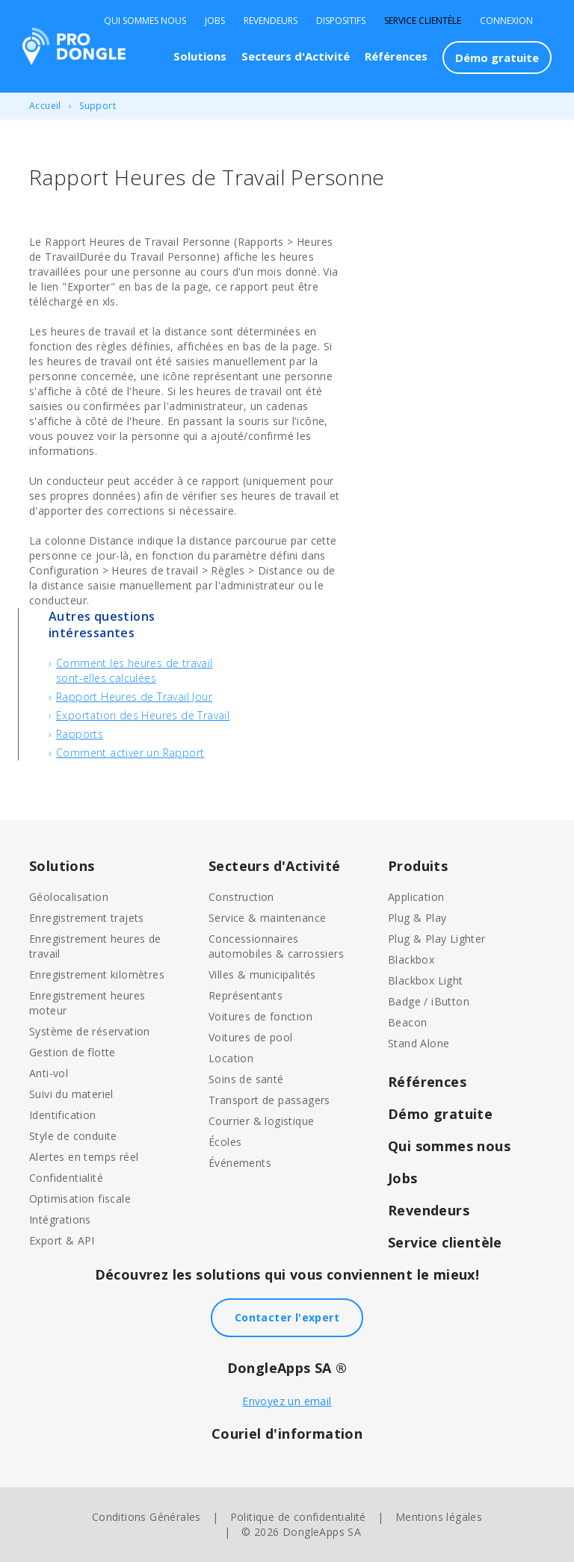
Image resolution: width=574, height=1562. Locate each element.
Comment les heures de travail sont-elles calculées (134, 670)
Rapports (79, 734)
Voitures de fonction (260, 1016)
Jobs (215, 21)
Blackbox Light (425, 980)
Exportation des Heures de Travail (142, 715)
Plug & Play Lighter (437, 939)
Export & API (62, 1240)
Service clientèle (422, 21)
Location (231, 1058)
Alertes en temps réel (83, 1157)
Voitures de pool (250, 1037)
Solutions (199, 56)
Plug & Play (417, 918)
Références (396, 56)
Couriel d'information (287, 1433)
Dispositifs (340, 21)
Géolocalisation (68, 897)
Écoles (225, 1142)
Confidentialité (66, 1178)
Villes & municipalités (262, 974)
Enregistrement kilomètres (96, 974)
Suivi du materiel (71, 1094)
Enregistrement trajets (86, 918)
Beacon (407, 1022)
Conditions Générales (146, 1517)
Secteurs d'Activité (295, 56)
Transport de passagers (269, 1100)
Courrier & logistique (261, 1121)
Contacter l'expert (287, 1317)
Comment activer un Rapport (130, 753)
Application (416, 897)
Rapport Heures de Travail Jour (134, 696)
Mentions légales (438, 1517)
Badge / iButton (428, 1001)
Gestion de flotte (72, 1052)
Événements (240, 1163)
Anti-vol (48, 1073)
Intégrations (60, 1219)
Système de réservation (89, 1031)
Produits (418, 866)
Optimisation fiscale (80, 1198)
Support (97, 105)
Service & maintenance (267, 918)
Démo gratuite (497, 57)
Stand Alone (418, 1043)
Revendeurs (270, 21)
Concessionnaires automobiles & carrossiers (276, 946)
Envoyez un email (286, 1401)
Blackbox (411, 959)
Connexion (506, 21)
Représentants (246, 995)
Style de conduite (73, 1136)
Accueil (45, 105)
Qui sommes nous (145, 21)
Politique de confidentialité (298, 1517)
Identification (62, 1115)
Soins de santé (246, 1079)
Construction (241, 897)
